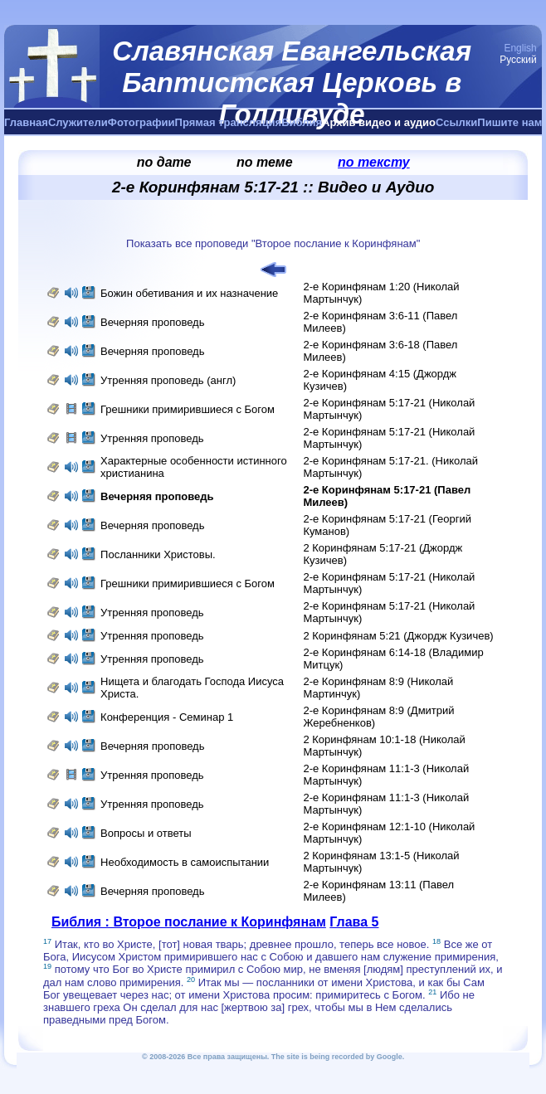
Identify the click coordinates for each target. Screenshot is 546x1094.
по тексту (374, 162)
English (520, 48)
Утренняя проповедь (152, 438)
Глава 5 (353, 922)
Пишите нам (509, 122)
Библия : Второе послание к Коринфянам (188, 922)
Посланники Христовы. (158, 554)
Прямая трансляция (228, 122)
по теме (264, 162)
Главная (26, 122)
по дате (164, 162)
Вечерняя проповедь (153, 322)
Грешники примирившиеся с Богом (187, 409)
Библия (301, 122)
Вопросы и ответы (145, 833)
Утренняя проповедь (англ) (168, 380)
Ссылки (456, 122)
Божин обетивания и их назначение (189, 293)
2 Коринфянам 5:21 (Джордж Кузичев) (398, 636)
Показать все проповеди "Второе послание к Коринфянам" (273, 243)
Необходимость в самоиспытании (184, 862)
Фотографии (141, 122)
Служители (78, 122)
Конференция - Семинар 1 (166, 717)
